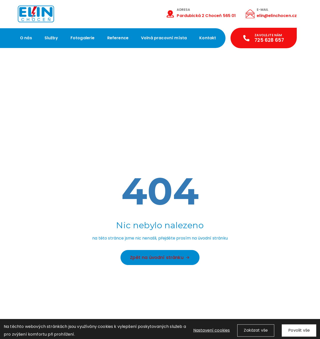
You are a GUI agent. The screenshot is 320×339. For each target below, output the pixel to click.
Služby (51, 38)
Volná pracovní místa (164, 38)
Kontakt (207, 38)
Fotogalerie (82, 38)
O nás (26, 38)
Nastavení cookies (211, 333)
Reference (117, 38)
